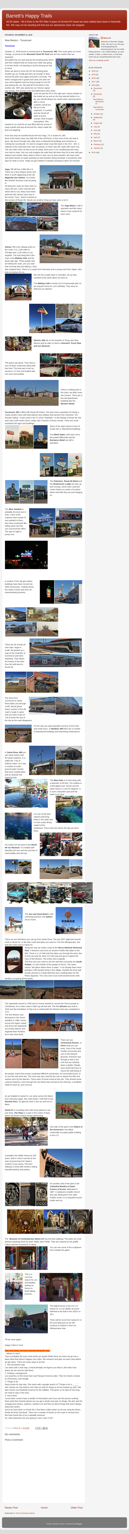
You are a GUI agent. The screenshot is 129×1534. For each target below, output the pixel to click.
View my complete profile (99, 60)
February (97, 144)
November (98, 94)
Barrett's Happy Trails (29, 16)
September (98, 117)
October (97, 114)
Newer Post (11, 1507)
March (96, 141)
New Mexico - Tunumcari (98, 108)
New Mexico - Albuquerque (98, 101)
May (96, 134)
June (96, 130)
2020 (94, 71)
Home (44, 1507)
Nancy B (107, 38)
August (97, 123)
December (98, 88)
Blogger (79, 1524)
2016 (94, 85)
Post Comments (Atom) (25, 1513)
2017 (94, 82)
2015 (94, 152)
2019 (94, 75)
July (95, 127)
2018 (94, 78)
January (97, 148)
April (96, 137)
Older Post (77, 1507)
